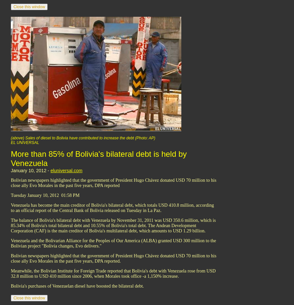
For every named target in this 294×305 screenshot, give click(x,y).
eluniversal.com (66, 170)
